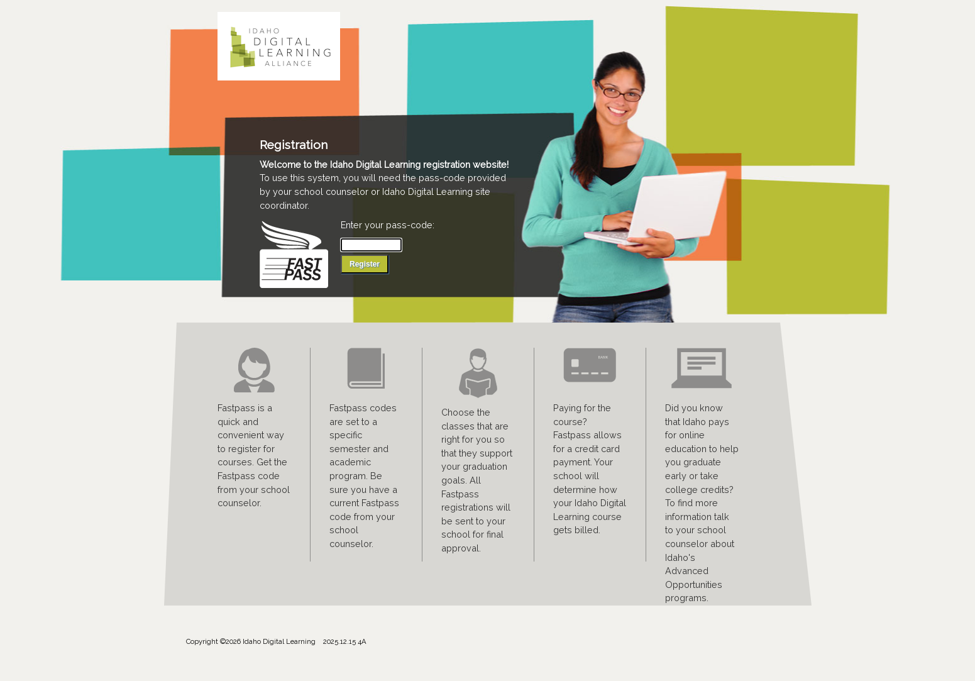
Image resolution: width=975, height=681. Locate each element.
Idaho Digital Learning (284, 46)
